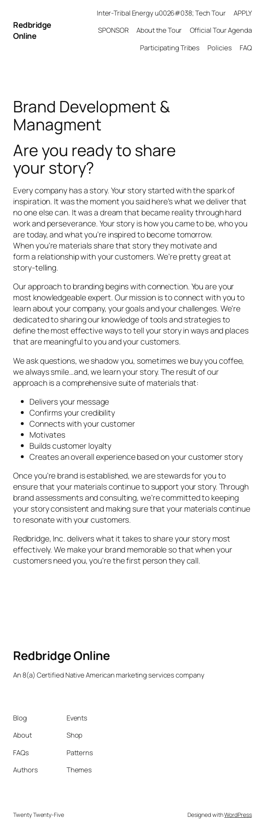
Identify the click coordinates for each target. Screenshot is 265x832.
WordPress (238, 815)
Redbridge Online (32, 30)
